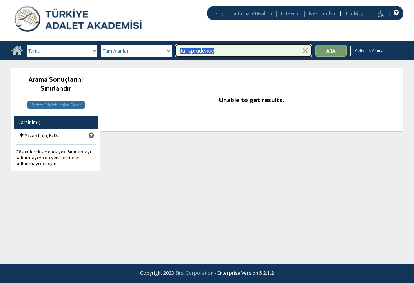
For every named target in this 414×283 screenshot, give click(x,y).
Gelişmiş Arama (369, 50)
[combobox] (243, 51)
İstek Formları (322, 13)
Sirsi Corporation (194, 273)
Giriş (219, 13)
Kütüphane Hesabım (252, 13)
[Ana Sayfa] (17, 53)
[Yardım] (395, 12)
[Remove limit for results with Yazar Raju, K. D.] (91, 135)
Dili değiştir (356, 13)
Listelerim (290, 13)
